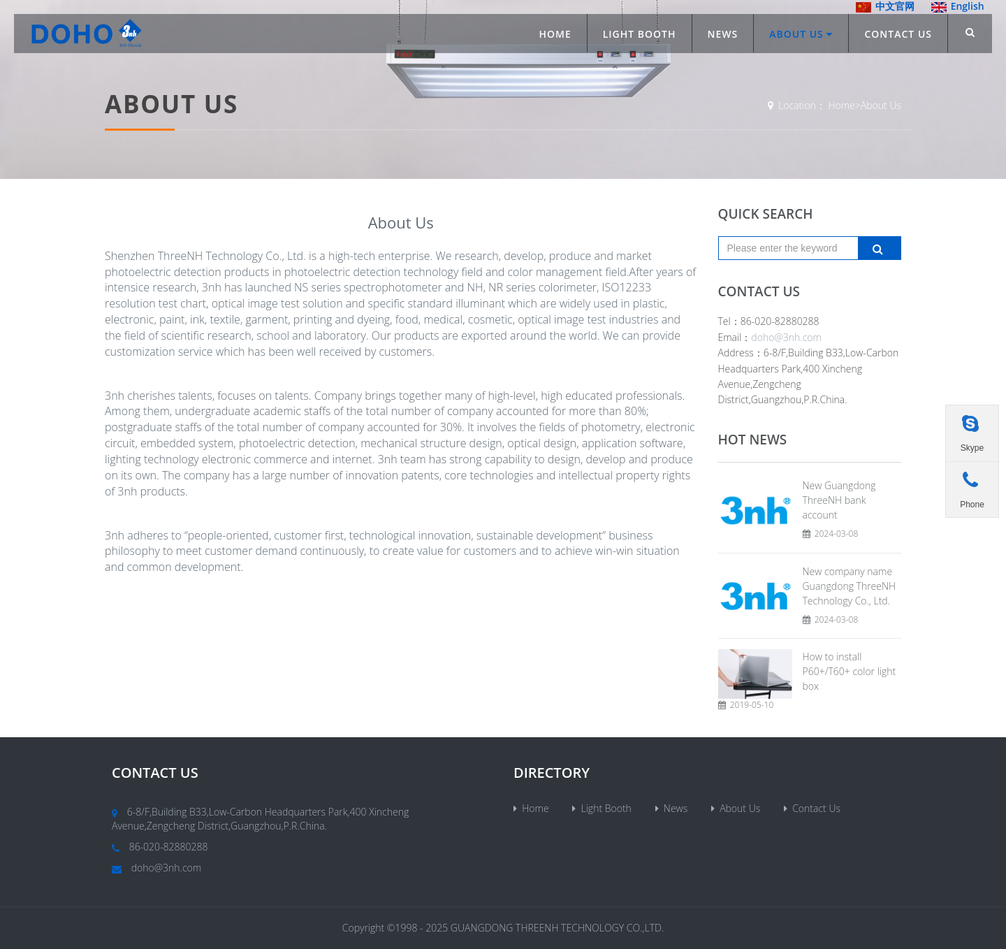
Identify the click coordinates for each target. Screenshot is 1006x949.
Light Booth (639, 34)
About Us (801, 34)
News (723, 34)
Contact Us (898, 34)
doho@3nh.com (786, 337)
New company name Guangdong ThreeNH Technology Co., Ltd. (849, 586)
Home (555, 34)
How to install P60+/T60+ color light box (849, 671)
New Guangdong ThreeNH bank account (839, 500)
